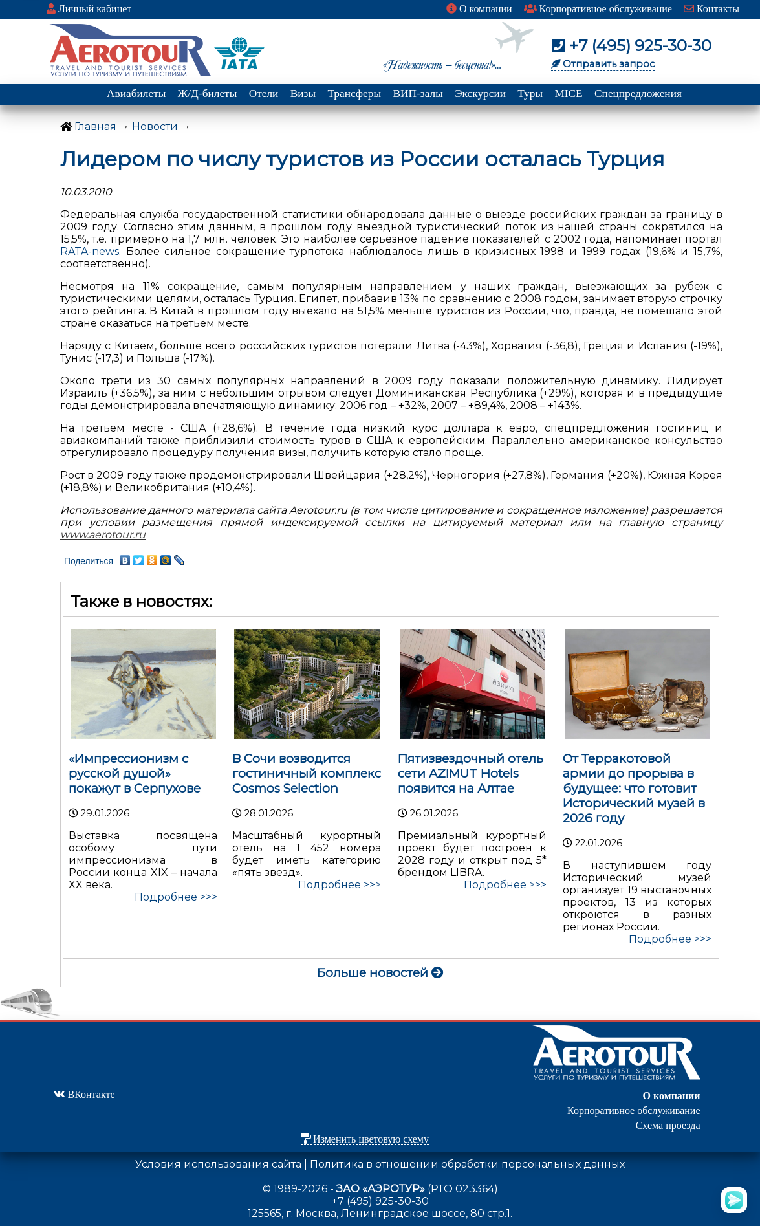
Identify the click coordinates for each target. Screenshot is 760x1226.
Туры (530, 93)
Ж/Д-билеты (207, 93)
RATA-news (89, 251)
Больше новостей (380, 972)
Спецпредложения (638, 93)
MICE (568, 93)
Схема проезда (668, 1125)
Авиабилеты (136, 93)
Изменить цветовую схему (365, 1138)
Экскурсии (480, 93)
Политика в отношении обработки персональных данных (467, 1164)
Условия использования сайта (218, 1164)
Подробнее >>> (176, 897)
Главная (95, 126)
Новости (155, 126)
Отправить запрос (603, 64)
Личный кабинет (89, 8)
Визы (303, 93)
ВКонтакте (84, 1094)
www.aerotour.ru (103, 535)
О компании (479, 8)
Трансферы (354, 93)
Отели (264, 93)
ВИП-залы (417, 93)
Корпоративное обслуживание (598, 8)
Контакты (711, 8)
